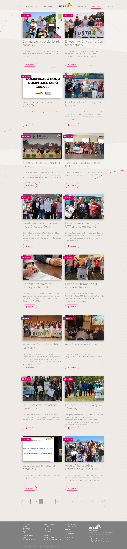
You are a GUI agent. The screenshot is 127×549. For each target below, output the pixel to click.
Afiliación (25, 537)
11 (67, 501)
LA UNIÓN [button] (16, 7)
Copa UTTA (26, 532)
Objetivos (25, 526)
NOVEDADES (96, 7)
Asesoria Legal (49, 530)
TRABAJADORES (28, 535)
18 (102, 501)
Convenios (68, 532)
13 (77, 501)
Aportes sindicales (49, 537)
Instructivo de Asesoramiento (52, 539)
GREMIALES (68, 530)
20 (63, 506)
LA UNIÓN (26, 524)
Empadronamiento (70, 524)
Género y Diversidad (28, 530)
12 (72, 501)
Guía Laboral (47, 532)
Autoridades (26, 528)
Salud (46, 528)
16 (92, 501)
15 (87, 501)
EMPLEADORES (48, 535)
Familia (47, 526)
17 (97, 501)
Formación (26, 541)
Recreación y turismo (29, 539)
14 (82, 501)
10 (62, 501)
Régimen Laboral (69, 533)
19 (58, 506)
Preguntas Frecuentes (71, 526)
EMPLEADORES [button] (48, 7)
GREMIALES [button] (82, 7)
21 (68, 506)
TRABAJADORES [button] (31, 7)
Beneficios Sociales (49, 524)
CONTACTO (110, 7)
